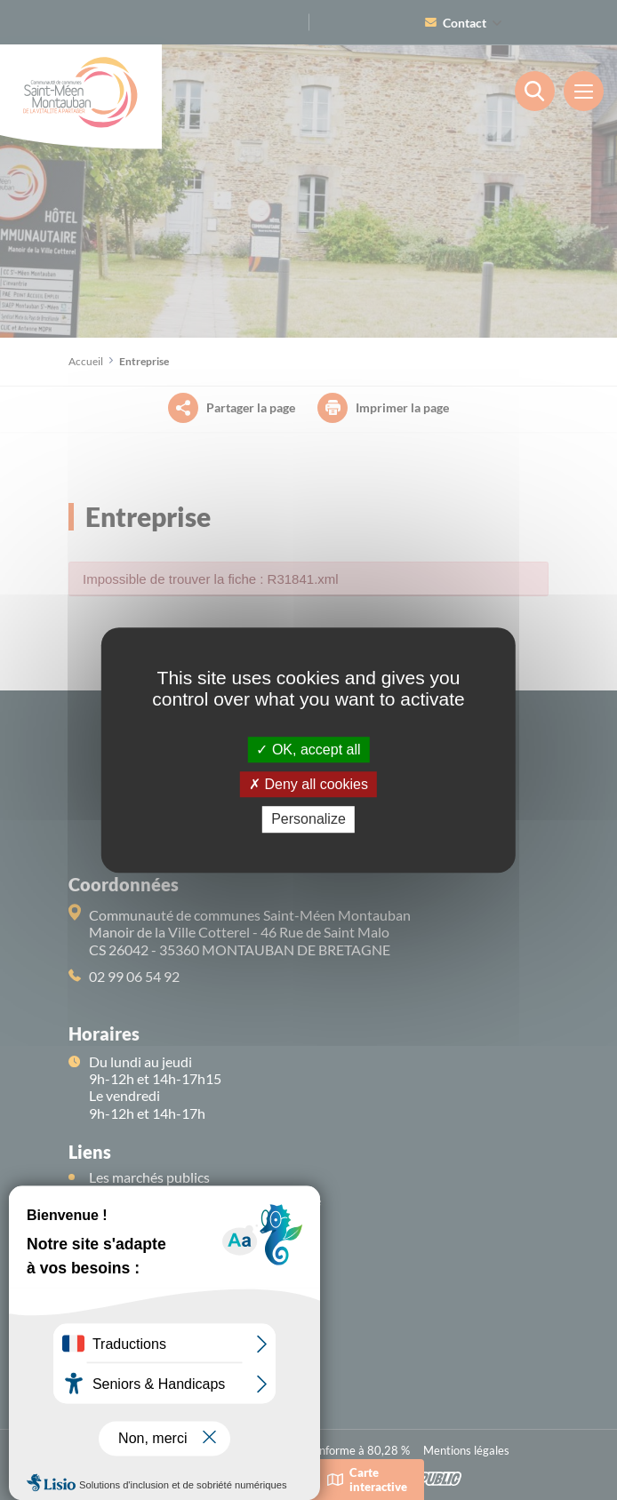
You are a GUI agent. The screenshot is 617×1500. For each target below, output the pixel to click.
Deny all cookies (308, 784)
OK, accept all (308, 749)
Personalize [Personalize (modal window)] (308, 819)
